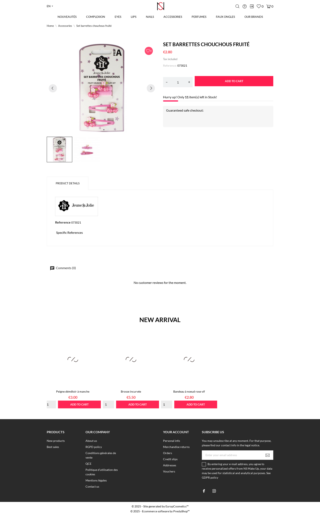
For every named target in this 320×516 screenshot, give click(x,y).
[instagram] (214, 491)
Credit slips (170, 459)
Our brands (253, 16)
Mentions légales (96, 480)
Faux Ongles (225, 16)
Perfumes (199, 16)
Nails (150, 16)
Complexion (95, 16)
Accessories (172, 16)
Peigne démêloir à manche (72, 391)
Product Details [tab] (68, 183)
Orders (167, 453)
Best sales (53, 447)
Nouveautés (67, 16)
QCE (88, 463)
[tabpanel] (102, 88)
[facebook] (204, 491)
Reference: (170, 65)
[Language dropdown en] (50, 6)
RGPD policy (94, 447)
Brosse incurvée (131, 391)
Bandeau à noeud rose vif (189, 391)
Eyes (118, 16)
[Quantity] (178, 82)
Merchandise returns (176, 447)
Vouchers (169, 471)
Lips (133, 15)
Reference (63, 222)
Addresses (169, 465)
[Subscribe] (267, 455)
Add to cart (234, 81)
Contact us (92, 486)
